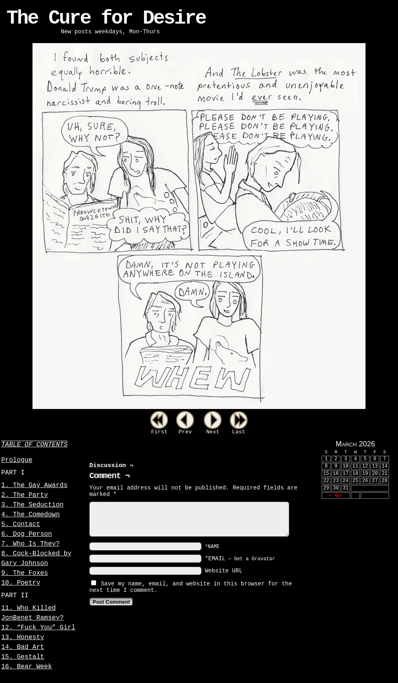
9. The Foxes (24, 573)
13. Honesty (22, 637)
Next (213, 432)
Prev (185, 432)
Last (238, 432)
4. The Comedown (30, 514)
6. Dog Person (26, 534)
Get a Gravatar (254, 559)
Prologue (16, 460)
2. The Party (24, 495)
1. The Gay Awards (34, 485)
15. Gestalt (22, 657)
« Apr (336, 495)
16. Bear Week (26, 666)
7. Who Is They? (30, 544)
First (159, 432)
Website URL (223, 571)
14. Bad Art (22, 647)
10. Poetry (20, 583)
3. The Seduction (32, 505)
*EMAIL (240, 558)
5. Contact (20, 524)
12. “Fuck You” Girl (38, 627)
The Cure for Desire (105, 18)
